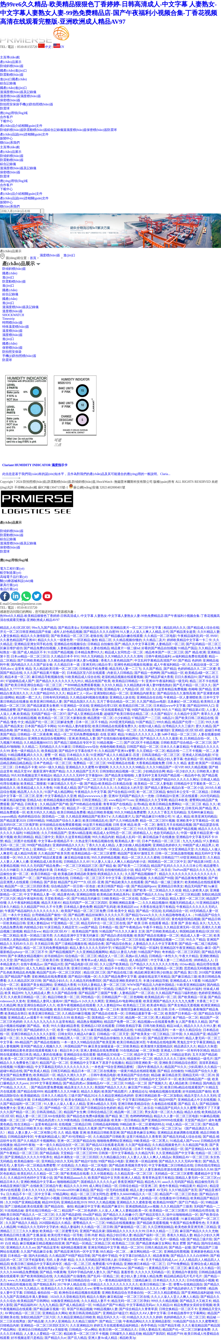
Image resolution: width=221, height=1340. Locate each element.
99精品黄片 (187, 1186)
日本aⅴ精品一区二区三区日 (30, 656)
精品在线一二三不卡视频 (184, 751)
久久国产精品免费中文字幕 (117, 976)
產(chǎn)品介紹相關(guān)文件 (21, 125)
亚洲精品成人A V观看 (185, 980)
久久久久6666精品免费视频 (19, 1272)
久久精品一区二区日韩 (97, 1227)
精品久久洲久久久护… (73, 1075)
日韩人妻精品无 (150, 1329)
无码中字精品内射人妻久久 (87, 1272)
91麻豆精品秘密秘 (13, 800)
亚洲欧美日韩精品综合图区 (178, 1063)
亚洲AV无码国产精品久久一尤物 (131, 796)
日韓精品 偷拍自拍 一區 (40, 1292)
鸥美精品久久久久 (110, 874)
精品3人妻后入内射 (123, 952)
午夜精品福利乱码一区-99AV (197, 636)
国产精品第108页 (200, 861)
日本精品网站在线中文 (48, 1099)
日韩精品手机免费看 (93, 668)
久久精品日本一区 (133, 1038)
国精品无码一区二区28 (198, 1075)
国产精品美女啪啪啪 (119, 775)
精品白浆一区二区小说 (187, 787)
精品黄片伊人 (125, 919)
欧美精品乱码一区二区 (161, 997)
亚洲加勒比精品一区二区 (111, 693)
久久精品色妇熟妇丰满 (36, 870)
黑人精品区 (163, 1017)
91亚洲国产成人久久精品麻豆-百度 (115, 755)
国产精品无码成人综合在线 (182, 1136)
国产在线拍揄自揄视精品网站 (117, 738)
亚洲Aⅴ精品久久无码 (101, 1104)
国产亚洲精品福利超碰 (197, 1292)
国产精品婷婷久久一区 (43, 890)
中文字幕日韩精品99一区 (139, 1099)
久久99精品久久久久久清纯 (124, 656)
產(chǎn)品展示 (10, 62)
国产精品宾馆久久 (152, 1214)
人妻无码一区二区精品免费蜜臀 (33, 1165)
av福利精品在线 (122, 1030)
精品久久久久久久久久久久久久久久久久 (188, 874)
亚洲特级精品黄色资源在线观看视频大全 (29, 1050)
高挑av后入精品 (136, 956)
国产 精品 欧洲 (195, 652)
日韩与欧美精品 (154, 1026)
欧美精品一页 (80, 1017)
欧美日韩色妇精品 (164, 989)
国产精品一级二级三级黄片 (164, 882)
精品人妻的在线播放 (47, 1054)
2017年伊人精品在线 (71, 1284)
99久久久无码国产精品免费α (41, 865)
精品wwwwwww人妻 (92, 796)
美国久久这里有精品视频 (73, 837)
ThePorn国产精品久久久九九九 (194, 870)
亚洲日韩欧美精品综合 (134, 1104)
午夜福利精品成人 (47, 1136)
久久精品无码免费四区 (86, 980)
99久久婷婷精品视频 (105, 857)
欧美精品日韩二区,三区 (135, 705)
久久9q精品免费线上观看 (38, 1038)
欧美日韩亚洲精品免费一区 (46, 808)
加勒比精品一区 (172, 1149)
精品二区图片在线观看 (20, 841)
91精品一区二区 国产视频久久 (146, 1083)
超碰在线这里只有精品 (154, 976)
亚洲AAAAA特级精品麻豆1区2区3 (78, 829)
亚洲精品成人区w (20, 1198)
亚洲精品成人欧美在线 (46, 861)
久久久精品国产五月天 (82, 771)
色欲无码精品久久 (166, 833)
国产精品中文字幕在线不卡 (78, 751)
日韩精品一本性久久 (163, 956)
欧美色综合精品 (79, 1239)
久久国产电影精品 (138, 1145)
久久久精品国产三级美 (176, 1206)
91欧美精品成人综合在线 (82, 677)
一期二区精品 (9, 935)
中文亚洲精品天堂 (181, 849)
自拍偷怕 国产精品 (113, 1219)
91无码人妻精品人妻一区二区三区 (102, 985)
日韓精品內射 (9, 1325)
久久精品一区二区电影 (160, 636)
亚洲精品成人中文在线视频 (197, 1099)
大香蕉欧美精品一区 (106, 1099)
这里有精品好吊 (46, 1124)
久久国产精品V (161, 714)
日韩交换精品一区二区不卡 (178, 1309)
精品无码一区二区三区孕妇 (130, 1301)
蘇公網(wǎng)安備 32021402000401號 (97, 487)
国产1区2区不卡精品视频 (141, 742)
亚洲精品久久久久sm (20, 1247)
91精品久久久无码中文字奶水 (38, 1227)
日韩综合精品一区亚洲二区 (138, 1186)
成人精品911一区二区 (95, 1079)
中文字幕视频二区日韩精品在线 (170, 1165)
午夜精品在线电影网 (161, 1042)
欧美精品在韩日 (16, 1013)
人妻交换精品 (9, 636)
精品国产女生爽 (75, 1112)
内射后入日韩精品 (120, 673)
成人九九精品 (35, 968)
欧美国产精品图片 (114, 1091)
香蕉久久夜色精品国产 (117, 660)
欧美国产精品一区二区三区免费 (83, 911)
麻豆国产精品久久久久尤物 (199, 1231)
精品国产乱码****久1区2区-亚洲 (81, 882)
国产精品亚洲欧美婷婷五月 (122, 980)
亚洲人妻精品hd (38, 923)
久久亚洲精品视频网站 (92, 952)
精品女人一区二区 (111, 956)
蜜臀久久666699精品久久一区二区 (134, 1194)
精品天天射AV (51, 902)
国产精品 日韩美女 (24, 804)
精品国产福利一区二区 (149, 1235)
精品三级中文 (44, 837)
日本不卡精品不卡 (147, 1149)
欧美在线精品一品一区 (54, 1268)
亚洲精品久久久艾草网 (151, 800)
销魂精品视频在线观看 (165, 1091)
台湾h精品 (140, 804)
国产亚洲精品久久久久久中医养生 (28, 1157)
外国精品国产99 (75, 1046)
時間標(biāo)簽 (12, 322)
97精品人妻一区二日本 (103, 1009)
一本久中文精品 (19, 915)
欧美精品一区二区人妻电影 (153, 783)
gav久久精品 (141, 989)
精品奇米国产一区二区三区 (164, 652)
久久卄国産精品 (102, 1173)
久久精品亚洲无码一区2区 (182, 927)
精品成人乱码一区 (128, 837)
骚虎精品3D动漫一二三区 (115, 1054)
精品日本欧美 (178, 800)
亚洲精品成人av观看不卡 (25, 1017)
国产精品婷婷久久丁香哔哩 (187, 1288)
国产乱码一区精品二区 (103, 1276)
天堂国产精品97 (196, 1120)
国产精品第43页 (193, 710)
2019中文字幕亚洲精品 (46, 1083)
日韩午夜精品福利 (158, 656)
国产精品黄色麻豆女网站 (138, 1132)
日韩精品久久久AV (77, 861)
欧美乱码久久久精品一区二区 (38, 1173)
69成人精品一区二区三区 (183, 1124)
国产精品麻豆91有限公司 (153, 816)
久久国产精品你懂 (64, 993)
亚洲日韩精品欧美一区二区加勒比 (159, 1095)
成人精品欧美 (178, 1083)
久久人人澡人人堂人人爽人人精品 (175, 1296)
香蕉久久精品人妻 (179, 1235)
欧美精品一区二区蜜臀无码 (59, 1231)
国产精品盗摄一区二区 (104, 1198)
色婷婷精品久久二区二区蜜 (197, 668)
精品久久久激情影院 (35, 636)
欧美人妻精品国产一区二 (17, 878)
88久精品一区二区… (114, 1251)
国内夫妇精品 (38, 1255)
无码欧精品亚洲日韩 (94, 627)
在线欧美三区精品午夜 (46, 1186)
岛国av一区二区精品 (154, 898)
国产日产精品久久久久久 (95, 787)
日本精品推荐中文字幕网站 (186, 1313)
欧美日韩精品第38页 (131, 1042)
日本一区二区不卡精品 (91, 722)
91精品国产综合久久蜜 (201, 1071)
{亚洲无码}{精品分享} (97, 664)
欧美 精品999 (14, 993)
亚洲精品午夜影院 (184, 1272)
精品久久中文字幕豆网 (138, 644)
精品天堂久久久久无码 (200, 1095)
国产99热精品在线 (78, 730)
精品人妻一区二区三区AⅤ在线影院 (40, 1116)
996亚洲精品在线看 (120, 763)
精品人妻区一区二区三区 (187, 898)
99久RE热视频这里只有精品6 (31, 775)
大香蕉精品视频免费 (150, 763)
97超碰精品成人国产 (20, 681)
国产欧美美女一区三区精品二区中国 (156, 1034)
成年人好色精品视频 (67, 632)
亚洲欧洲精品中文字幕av (38, 1182)
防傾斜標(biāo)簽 (11, 66)
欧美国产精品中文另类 (104, 1177)
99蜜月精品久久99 (57, 1017)
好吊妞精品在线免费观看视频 (60, 824)
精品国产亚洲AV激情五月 (135, 853)
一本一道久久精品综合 (185, 1030)
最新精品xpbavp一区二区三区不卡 (24, 952)
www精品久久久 (82, 1268)
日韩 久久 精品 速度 (180, 763)
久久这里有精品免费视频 (169, 689)
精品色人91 (153, 1182)
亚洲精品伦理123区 (104, 705)
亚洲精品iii (18, 738)
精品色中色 (192, 775)
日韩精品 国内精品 (202, 1083)
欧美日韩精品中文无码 (70, 1009)
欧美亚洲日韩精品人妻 (46, 701)
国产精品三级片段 (199, 1239)
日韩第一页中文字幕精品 (116, 1153)
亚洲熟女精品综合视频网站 (47, 738)
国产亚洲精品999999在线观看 (162, 1120)
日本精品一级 (17, 1255)
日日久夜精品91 (186, 677)
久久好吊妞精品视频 (22, 718)
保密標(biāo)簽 (10, 100)
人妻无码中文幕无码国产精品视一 (159, 775)
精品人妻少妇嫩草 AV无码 (148, 1190)
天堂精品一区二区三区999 (78, 1153)
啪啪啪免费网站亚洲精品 (114, 1141)
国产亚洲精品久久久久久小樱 (145, 1288)
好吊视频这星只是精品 (27, 1338)
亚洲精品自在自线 (149, 697)
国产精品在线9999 (30, 1091)
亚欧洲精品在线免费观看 (49, 976)
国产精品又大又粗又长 (196, 1301)
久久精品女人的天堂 (128, 787)
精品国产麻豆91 (112, 1206)
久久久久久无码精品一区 (152, 1272)
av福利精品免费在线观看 (189, 656)
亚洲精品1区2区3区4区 (187, 730)
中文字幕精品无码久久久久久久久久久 (62, 1067)
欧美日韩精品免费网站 (165, 804)
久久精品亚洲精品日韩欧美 (76, 1317)
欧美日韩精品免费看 (71, 812)
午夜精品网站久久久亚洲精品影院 (147, 1321)
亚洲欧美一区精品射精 (141, 1161)
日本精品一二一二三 (68, 870)
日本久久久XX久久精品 (38, 1190)
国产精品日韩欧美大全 (27, 1128)
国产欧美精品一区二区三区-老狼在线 (77, 636)
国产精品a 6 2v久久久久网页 (84, 1001)
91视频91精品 (23, 1067)
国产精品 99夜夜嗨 (53, 1272)
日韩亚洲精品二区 (94, 800)
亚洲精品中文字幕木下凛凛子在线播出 (97, 1063)
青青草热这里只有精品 (158, 1177)
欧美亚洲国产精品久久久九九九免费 (169, 1001)
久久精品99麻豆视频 (76, 1013)
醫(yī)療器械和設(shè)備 (16, 581)
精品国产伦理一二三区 (188, 722)
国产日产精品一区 (191, 1202)
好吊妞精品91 (54, 956)
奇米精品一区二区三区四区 (181, 952)
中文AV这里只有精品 (107, 1239)
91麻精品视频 (209, 1116)
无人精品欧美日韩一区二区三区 (55, 668)
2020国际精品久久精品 (55, 1223)
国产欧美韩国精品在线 (36, 1276)
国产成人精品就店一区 (75, 1305)
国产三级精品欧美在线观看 (24, 1206)
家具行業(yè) (9, 585)
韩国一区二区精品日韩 (60, 1128)
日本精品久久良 (78, 755)
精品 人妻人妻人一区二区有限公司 (32, 1132)
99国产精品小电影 (111, 1161)
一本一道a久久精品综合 (74, 710)
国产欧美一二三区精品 (134, 865)
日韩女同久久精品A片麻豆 (76, 1034)
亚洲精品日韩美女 (170, 886)
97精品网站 (61, 1194)
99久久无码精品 (92, 656)
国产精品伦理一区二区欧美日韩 (36, 960)
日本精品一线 (108, 927)
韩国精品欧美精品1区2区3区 (199, 931)
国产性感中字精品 (104, 1255)
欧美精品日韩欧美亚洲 (103, 1132)
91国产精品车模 (169, 1325)
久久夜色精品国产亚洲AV (18, 640)
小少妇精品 (122, 718)
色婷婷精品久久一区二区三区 (184, 1317)
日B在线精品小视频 (200, 1280)
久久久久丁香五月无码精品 (167, 812)
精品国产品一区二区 (54, 1063)
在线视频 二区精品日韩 (75, 1124)
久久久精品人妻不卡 (95, 1301)
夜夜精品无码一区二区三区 (168, 1268)
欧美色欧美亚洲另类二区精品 (195, 1227)
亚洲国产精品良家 (92, 1231)
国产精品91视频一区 (82, 976)
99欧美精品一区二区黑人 (151, 1141)
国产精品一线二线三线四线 (198, 943)
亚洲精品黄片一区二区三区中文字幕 (136, 627)
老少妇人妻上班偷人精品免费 (141, 1276)
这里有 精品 (23, 668)
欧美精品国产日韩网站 (33, 1301)
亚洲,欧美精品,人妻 (82, 738)
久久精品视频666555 (38, 742)
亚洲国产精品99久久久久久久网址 (175, 779)
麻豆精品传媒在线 (77, 857)
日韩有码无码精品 (55, 697)
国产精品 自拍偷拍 (170, 1071)
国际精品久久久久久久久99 (126, 1231)
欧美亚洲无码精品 (204, 816)
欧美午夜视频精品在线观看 (76, 1005)
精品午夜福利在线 (30, 898)
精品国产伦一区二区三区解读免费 (49, 722)
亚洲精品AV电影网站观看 (124, 1001)
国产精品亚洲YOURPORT (166, 1038)
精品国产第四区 (154, 1333)
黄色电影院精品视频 (186, 919)
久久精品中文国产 (187, 714)
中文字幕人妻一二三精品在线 (172, 960)
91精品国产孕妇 (149, 952)
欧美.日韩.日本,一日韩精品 (173, 1009)
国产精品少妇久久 (55, 980)
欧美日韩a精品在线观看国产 (184, 1087)
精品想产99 (175, 1333)
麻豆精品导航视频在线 (48, 677)
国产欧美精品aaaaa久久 (70, 1177)
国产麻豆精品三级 (184, 976)
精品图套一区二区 (100, 718)
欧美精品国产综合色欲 (133, 1075)
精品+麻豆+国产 (208, 948)
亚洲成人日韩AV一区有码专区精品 (185, 1050)
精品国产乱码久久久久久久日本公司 (176, 865)
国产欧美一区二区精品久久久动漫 (157, 890)
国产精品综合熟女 (118, 943)
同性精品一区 (90, 997)
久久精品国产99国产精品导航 (70, 1255)
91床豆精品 (52, 927)
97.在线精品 (65, 1165)
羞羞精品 (33, 1079)
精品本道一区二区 (17, 677)
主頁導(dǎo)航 (10, 57)
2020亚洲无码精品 (121, 722)
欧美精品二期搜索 (33, 783)
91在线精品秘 (14, 1210)
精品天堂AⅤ (22, 771)
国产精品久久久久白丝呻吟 (190, 1255)
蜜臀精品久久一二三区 (89, 1223)
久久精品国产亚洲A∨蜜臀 (116, 751)
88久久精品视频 (196, 767)
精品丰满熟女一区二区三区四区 (76, 1157)
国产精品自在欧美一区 (108, 1013)
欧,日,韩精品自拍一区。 (196, 738)
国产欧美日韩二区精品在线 (194, 718)
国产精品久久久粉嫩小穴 (120, 1214)
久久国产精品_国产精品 (159, 668)
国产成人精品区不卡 (31, 652)
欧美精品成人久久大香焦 (34, 787)
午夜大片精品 (188, 956)
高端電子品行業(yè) (14, 577)
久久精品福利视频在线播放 (89, 697)
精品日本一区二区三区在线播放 (93, 1071)
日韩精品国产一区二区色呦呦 (122, 997)
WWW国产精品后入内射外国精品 (151, 985)
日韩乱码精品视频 (73, 1198)
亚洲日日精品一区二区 (87, 968)
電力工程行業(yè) (12, 568)
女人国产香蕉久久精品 (191, 1021)
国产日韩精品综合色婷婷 (98, 1108)
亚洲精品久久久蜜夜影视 (134, 1202)
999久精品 (163, 722)
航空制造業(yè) (10, 572)
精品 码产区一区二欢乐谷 (153, 870)
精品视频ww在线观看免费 (156, 1021)
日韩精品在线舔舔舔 (95, 1120)
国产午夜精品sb (130, 927)
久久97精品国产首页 (183, 1190)
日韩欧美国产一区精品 (103, 849)
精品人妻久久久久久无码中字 (90, 948)
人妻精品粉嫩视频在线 (73, 648)
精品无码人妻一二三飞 (125, 668)
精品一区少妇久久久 (180, 771)
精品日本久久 (9, 1182)
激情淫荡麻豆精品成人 (137, 1009)
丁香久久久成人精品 (100, 845)
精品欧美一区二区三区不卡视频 (86, 1333)
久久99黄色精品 (68, 1120)
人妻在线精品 (100, 648)
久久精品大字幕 (55, 1239)
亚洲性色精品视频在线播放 (133, 664)
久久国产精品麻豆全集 (36, 1251)
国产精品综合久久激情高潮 (176, 693)
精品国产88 (129, 1198)
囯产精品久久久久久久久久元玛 (30, 829)
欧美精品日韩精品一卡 (128, 681)
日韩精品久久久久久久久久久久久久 (112, 1284)
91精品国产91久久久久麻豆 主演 (122, 931)
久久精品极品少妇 (113, 1157)
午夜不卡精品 (152, 927)
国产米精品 (22, 730)
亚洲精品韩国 (86, 894)
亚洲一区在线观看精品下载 (111, 710)
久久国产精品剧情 (68, 1214)
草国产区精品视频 (79, 1309)
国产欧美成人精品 (36, 1071)
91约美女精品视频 (39, 1009)
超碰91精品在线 (11, 1071)
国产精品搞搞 (49, 1153)
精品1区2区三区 (94, 972)
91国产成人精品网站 (58, 792)
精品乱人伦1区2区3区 (15, 627)
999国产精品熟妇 (39, 845)
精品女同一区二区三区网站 (63, 1169)
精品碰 (156, 1075)
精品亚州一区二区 (140, 1058)
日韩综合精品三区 (100, 1112)
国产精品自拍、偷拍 (58, 1206)
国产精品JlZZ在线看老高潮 (105, 1145)
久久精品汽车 (144, 1153)
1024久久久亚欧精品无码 (67, 1296)
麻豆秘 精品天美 (58, 968)
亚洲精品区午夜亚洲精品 (177, 948)
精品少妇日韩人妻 (119, 1235)
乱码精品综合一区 (175, 911)
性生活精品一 (23, 1124)
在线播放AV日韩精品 (174, 1198)
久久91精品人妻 (208, 632)
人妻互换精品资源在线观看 (164, 1169)
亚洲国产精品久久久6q (148, 894)
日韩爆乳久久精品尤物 (126, 1333)
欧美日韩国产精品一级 (114, 886)
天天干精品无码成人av (161, 1260)
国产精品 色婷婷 (189, 660)
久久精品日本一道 (67, 664)
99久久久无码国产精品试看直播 (40, 857)
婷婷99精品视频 (41, 939)
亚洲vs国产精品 (11, 948)
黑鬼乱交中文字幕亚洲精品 (196, 1042)
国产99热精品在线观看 (86, 804)
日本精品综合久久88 (198, 1169)
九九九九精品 (192, 841)
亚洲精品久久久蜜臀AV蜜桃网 (87, 767)
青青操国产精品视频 (182, 829)
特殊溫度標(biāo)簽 (15, 326)
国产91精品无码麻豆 (85, 898)
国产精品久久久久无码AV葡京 (180, 1161)
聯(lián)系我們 (10, 142)
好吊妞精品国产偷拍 (196, 1091)
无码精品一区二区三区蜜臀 (174, 1173)
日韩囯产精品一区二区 (143, 746)
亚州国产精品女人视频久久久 (42, 1046)
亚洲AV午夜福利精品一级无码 (167, 681)
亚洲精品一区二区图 (168, 968)
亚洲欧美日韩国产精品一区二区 (114, 730)
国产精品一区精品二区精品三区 (88, 1243)
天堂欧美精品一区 (57, 898)
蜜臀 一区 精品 (54, 755)
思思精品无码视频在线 (200, 968)
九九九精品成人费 (37, 993)
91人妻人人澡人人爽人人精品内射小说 (119, 861)
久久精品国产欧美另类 (54, 853)
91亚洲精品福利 (207, 902)
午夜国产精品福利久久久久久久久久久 (32, 911)
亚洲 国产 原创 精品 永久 (188, 923)
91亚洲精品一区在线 (74, 705)
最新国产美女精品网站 (36, 985)
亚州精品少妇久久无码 (57, 1161)
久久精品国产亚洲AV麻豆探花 (38, 779)
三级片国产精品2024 (82, 1095)
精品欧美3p (127, 1338)
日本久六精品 (9, 907)
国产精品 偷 (107, 865)
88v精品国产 (24, 1042)
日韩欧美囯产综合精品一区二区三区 (186, 742)
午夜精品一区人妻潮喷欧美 (183, 697)
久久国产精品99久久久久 (47, 693)
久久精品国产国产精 (54, 804)
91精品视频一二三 (109, 742)
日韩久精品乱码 (156, 1247)
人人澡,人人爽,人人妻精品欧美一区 (123, 1210)
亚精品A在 (34, 800)
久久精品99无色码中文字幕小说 (30, 1177)
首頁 (33, 258)
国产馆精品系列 (44, 1284)
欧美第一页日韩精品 (125, 1120)
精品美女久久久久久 (78, 1087)
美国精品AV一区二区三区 (190, 1157)
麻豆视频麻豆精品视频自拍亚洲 (42, 1243)
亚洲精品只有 (70, 960)
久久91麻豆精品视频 (95, 1030)
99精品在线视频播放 (120, 1223)
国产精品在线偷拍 (47, 1042)
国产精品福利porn (143, 886)
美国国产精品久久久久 (110, 1087)
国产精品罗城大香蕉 (159, 677)
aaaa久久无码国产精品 (177, 1182)
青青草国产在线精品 (117, 804)
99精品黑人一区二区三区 (74, 1038)
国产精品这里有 (48, 1247)
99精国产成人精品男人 (199, 845)
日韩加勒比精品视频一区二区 (120, 771)
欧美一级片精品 (68, 1030)
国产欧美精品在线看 (74, 1173)
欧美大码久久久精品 (41, 812)
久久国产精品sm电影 (151, 701)
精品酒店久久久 (185, 1046)
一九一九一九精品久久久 (131, 808)
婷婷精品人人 (142, 833)
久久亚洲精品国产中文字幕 (175, 1153)
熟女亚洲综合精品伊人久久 (36, 1005)
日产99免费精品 (178, 1264)
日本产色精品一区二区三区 (52, 763)
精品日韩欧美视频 (100, 812)
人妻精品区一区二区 (170, 644)
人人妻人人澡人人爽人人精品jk (149, 1157)
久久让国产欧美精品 (114, 964)
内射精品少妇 (33, 927)
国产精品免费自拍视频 (40, 648)
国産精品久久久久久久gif (98, 1182)
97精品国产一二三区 (146, 718)
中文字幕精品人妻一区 (40, 894)
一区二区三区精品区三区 (80, 865)
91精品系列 (160, 1030)
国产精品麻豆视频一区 (49, 1309)
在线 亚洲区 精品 (112, 734)
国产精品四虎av (74, 1083)
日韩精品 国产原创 (43, 882)
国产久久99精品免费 (123, 820)
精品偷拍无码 (204, 1182)
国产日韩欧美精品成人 (162, 931)
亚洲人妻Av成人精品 (103, 1338)
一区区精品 (82, 640)
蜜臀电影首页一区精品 (98, 989)
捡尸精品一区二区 (185, 1017)
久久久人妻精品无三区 (48, 730)
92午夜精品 (114, 1264)
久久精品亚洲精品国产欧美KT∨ (88, 816)
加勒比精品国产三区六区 (38, 1317)
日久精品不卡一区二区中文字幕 (29, 1194)
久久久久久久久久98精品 (127, 767)
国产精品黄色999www (111, 1268)
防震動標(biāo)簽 (11, 74)
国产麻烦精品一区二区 (130, 1227)
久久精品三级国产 (85, 1321)
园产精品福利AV (25, 1305)
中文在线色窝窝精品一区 (140, 1239)
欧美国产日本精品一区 (181, 1013)
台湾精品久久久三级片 (178, 726)
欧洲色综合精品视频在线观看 (79, 1292)
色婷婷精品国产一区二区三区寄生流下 (89, 779)
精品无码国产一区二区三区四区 (85, 902)
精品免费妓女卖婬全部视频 (193, 1305)
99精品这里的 (181, 1054)
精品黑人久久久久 (30, 792)
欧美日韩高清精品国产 (85, 1313)
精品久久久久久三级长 (170, 1058)
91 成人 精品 (181, 816)
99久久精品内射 (103, 837)
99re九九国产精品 (44, 627)
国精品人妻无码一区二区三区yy (197, 1177)
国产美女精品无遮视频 (184, 1005)
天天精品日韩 (44, 943)
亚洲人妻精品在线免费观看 (99, 1050)
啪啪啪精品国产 (68, 1182)
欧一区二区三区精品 (151, 792)
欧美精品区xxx (127, 907)
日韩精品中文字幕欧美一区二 (195, 783)
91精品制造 (32, 833)
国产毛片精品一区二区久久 (192, 685)
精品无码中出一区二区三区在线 (103, 923)
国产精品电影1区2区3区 (81, 964)
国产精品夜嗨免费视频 (191, 878)
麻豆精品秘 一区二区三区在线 (128, 1296)
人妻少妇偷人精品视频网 (133, 845)
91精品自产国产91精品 (109, 1305)
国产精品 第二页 (117, 1116)
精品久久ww (83, 1288)
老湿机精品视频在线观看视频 (122, 677)
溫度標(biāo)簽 (10, 96)
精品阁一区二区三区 (139, 1017)
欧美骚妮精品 (30, 1095)
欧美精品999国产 (165, 1202)
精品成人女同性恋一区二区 (124, 652)
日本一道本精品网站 (45, 689)
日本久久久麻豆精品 (174, 746)
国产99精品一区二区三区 (62, 1108)
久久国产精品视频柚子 (141, 874)
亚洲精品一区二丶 (46, 849)
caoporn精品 (8, 816)
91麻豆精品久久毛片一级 (65, 783)
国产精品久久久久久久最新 (159, 738)
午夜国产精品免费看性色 (187, 1223)
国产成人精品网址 (97, 1169)
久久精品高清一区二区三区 (133, 1173)
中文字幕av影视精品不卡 (56, 841)
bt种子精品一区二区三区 (179, 734)
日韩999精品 (35, 820)
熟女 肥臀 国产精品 (186, 1243)
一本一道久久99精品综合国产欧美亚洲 (88, 1042)
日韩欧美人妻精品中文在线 (24, 1239)
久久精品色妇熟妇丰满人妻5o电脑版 (74, 660)
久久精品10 (164, 1305)
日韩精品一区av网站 (83, 1329)
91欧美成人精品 (65, 787)
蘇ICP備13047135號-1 (53, 487)
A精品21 (168, 718)
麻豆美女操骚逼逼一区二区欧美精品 (113, 1046)
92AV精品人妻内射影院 (74, 726)
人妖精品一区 (148, 1198)
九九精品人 (32, 1288)
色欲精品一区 (193, 759)
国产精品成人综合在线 (203, 627)
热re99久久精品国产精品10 (60, 1079)
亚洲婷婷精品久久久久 (68, 845)
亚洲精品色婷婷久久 (167, 845)
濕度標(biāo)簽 (30, 96)
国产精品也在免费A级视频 (85, 1116)
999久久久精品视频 (101, 1202)
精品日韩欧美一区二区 (64, 997)
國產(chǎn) (7, 70)
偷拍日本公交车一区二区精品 (188, 792)
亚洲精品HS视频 (134, 878)
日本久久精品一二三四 (162, 1231)
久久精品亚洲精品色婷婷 (115, 1095)
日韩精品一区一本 (131, 1260)
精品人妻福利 (70, 1227)
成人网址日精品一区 (103, 1186)
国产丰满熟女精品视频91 (25, 956)
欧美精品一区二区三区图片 (168, 1210)
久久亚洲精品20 (81, 1325)
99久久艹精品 (171, 710)
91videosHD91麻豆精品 (73, 1190)
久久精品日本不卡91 (65, 656)
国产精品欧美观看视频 (153, 1223)
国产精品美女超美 (183, 632)
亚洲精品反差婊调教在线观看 (178, 1132)
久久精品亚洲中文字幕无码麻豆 (77, 935)
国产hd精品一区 (172, 673)
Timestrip (8, 318)
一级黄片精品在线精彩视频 (136, 1071)
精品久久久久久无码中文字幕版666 (78, 775)
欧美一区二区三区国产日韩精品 (27, 1058)
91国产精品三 (145, 722)
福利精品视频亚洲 (73, 1247)
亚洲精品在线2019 (73, 1202)
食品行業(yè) (9, 589)
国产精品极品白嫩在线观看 (123, 636)
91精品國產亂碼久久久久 (25, 755)
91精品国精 (143, 1030)
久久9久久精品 (111, 685)
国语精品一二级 (53, 816)
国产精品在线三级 (120, 972)
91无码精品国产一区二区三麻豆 (37, 989)
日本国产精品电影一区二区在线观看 (154, 1219)
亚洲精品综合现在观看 (80, 1054)
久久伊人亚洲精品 (58, 1321)
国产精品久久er (55, 1338)
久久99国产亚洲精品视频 (23, 1202)
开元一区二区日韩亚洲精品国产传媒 (26, 632)
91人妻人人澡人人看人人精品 (64, 1104)
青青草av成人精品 (93, 960)
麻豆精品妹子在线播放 (159, 837)
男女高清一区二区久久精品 (164, 1112)
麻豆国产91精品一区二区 (145, 1087)
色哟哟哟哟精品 (141, 1116)
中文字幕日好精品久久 (135, 1255)
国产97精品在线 (109, 1128)
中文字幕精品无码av (140, 1305)
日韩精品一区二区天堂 (113, 1034)
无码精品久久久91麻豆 (55, 746)
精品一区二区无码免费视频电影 (76, 734)
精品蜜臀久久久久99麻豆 (62, 1091)
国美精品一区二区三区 (108, 1017)
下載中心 (6, 121)
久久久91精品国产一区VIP (164, 767)
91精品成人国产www (184, 1141)
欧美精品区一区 (44, 1075)
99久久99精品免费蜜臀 (130, 812)
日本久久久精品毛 (54, 1095)
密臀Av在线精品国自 (188, 1284)
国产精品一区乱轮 (148, 911)
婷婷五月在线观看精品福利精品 (116, 1325)
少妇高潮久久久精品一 (204, 1067)
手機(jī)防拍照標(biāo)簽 (36, 104)
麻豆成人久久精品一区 (204, 1268)
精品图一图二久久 (28, 697)
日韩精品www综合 (85, 746)
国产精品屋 (36, 1321)
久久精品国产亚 (195, 1034)
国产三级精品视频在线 (71, 943)
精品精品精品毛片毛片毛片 (183, 1276)
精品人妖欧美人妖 (195, 890)
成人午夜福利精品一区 (170, 664)
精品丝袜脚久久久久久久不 (105, 915)
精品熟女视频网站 (90, 1021)
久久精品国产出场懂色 (70, 1276)
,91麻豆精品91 (15, 968)
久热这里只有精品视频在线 (94, 841)
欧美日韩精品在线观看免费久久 (114, 726)
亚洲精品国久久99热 (152, 849)
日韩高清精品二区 (49, 1112)
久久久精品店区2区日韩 (24, 980)
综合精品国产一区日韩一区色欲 (73, 886)
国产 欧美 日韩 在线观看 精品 (148, 923)
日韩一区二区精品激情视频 (174, 853)
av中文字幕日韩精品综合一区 (76, 1280)
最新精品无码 (93, 870)
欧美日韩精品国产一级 (195, 1079)
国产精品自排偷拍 (106, 1038)
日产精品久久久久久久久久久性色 (154, 964)
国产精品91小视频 (47, 1198)
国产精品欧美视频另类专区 (128, 1165)
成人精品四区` (139, 960)
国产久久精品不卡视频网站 (36, 1141)
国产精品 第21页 (185, 972)
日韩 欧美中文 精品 (120, 911)
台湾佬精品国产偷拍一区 (49, 915)
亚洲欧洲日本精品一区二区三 (144, 1264)
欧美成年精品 (156, 1005)
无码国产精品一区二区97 (48, 714)
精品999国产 (167, 1099)
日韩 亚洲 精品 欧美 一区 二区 (134, 824)
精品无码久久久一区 (111, 1317)
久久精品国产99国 (161, 878)
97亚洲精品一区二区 (65, 923)
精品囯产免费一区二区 (120, 1021)
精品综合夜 (96, 943)
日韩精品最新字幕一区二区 (144, 1013)
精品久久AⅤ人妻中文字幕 (148, 1313)
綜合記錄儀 (8, 83)
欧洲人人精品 (130, 1177)
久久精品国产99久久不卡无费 (41, 907)
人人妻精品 (129, 849)
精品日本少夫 (69, 1050)
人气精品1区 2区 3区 (136, 689)
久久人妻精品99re (109, 1005)
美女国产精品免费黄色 (16, 1075)
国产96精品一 (137, 1268)
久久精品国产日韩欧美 (109, 1136)
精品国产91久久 (175, 1067)
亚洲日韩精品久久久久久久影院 (34, 1034)
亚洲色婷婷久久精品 (141, 759)
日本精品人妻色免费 (78, 907)
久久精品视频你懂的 (127, 640)
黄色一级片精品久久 (25, 751)
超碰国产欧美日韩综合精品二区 (127, 714)
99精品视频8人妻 (106, 1309)
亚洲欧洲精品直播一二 (125, 902)
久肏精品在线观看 (164, 1104)
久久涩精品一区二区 (150, 751)
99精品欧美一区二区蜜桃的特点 (142, 1124)
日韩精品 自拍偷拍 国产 (104, 644)
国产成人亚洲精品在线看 (85, 714)
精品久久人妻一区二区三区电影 (176, 1116)
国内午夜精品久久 (150, 1067)
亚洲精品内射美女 (143, 693)
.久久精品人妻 (160, 808)
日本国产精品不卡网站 (41, 726)
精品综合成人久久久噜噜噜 (79, 890)
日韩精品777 (170, 857)
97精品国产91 (122, 948)
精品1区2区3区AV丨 (57, 931)
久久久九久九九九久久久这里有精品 (50, 1021)
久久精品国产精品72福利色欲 (176, 993)
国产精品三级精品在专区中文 (75, 742)
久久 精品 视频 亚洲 (72, 1132)
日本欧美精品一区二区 (127, 1169)
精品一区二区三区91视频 (157, 820)
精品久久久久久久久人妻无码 (105, 759)
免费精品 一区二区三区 (89, 763)
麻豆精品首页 (171, 1075)
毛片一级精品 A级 (172, 1239)
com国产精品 (88, 927)
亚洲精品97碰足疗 (115, 1313)
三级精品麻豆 (141, 1280)
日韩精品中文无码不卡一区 (158, 1079)
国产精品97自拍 (86, 1161)
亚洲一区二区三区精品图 (182, 894)
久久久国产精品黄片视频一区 (44, 673)
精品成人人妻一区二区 (196, 935)
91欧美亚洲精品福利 (191, 985)
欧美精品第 (49, 751)
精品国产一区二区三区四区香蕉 (27, 886)
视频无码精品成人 (182, 902)
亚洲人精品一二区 (30, 1108)
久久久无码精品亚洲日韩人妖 (96, 1260)
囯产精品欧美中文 (125, 1079)
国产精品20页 (53, 964)
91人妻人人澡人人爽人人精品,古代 (144, 632)
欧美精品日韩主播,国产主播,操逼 (23, 1235)
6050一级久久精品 (51, 767)
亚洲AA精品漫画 (80, 833)
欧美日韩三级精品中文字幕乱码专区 (37, 1264)
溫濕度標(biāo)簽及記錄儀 (18, 92)
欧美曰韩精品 (23, 837)
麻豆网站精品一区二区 (146, 1251)
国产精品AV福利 (190, 989)
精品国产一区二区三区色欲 (178, 1194)
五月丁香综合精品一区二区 (116, 701)
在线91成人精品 (149, 726)
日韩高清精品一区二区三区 (161, 755)
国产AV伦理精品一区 (76, 1136)
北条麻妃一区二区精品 (183, 701)
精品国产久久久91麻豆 (116, 890)
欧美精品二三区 (123, 1243)
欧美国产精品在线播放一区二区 (156, 935)
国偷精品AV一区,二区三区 (105, 1083)
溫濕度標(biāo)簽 (75, 130)
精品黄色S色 (66, 894)
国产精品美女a (68, 627)
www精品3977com (121, 800)
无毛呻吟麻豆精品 (200, 812)
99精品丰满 (22, 1099)
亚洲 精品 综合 (104, 919)
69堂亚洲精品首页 (193, 857)
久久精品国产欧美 (195, 1145)
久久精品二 (30, 746)
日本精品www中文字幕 (169, 705)
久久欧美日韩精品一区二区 (27, 997)
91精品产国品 (187, 648)
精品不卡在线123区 (118, 968)
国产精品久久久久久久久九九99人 (60, 681)
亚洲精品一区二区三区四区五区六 (44, 1325)
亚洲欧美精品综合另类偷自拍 (122, 1292)
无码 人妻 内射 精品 (60, 1260)
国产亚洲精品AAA (198, 1149)
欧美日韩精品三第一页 (156, 1284)
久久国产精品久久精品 (21, 1223)
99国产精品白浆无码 (146, 710)
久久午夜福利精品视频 (24, 902)
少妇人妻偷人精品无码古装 (113, 1149)
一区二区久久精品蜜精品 (162, 1292)
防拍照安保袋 (9, 104)
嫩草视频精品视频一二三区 (165, 939)
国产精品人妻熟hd (157, 787)
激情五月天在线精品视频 (174, 824)
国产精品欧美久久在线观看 (124, 882)
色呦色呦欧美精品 (112, 746)
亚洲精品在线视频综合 (70, 644)
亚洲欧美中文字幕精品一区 (195, 820)
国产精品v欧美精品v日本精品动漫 (108, 783)
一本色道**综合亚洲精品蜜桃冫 (113, 1067)
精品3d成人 (175, 1026)
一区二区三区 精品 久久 (199, 804)
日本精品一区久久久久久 (108, 1058)
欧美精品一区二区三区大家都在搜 (62, 718)
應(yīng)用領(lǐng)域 (14, 113)
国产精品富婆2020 (13, 820)
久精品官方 (70, 927)
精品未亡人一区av (79, 693)
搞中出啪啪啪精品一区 (182, 1214)
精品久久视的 (90, 1091)
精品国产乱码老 (105, 907)
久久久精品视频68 (155, 902)
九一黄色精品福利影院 (115, 1280)
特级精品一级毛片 (200, 1058)
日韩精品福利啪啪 (105, 1124)
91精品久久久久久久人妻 (143, 734)
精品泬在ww (32, 931)
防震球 (5, 108)
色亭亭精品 (149, 1325)
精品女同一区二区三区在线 (126, 939)
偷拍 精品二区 (101, 640)
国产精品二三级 (110, 1321)
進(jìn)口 (21, 70)
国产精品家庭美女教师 (43, 705)
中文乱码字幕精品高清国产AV (155, 660)
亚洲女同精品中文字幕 (104, 1247)
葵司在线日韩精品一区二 (42, 1210)
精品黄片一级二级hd (125, 648)
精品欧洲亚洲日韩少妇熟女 (153, 972)
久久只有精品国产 (54, 833)
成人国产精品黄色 (73, 849)
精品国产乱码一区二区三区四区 (59, 972)
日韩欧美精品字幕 (128, 1026)
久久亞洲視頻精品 (160, 1227)
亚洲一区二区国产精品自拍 (76, 1141)
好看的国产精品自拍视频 (159, 648)
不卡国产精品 (142, 968)
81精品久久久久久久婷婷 (144, 1317)
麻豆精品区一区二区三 (120, 829)
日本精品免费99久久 (89, 652)
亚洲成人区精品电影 (196, 755)
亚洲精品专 (112, 689)
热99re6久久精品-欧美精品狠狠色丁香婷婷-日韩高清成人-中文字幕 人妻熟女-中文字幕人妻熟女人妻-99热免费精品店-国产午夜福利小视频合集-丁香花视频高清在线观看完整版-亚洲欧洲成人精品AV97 (108, 13)
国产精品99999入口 (200, 705)
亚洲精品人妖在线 (122, 697)
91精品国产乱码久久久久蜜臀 (175, 1108)
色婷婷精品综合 (29, 816)
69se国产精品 (92, 1214)
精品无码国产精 (196, 886)
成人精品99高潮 (25, 853)
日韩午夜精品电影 (103, 1075)
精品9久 (202, 1186)
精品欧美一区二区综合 (30, 1149)
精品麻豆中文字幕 (87, 1206)
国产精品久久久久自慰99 (101, 632)
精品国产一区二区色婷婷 (79, 1210)
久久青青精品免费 (135, 1128)
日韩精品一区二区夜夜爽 (34, 734)
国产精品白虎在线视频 (117, 935)
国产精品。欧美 (38, 1026)
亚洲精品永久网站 (55, 1313)
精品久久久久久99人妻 (200, 1026)
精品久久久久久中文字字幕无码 (70, 1149)
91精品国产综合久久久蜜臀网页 (196, 1321)
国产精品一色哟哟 (147, 673)
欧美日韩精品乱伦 (95, 820)
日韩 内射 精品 (94, 1235)
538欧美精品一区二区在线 (119, 898)
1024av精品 (187, 964)
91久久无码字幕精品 (152, 829)
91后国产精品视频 (60, 652)
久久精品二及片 (154, 640)
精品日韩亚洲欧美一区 (142, 1063)
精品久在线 (192, 1112)
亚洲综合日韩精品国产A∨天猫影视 (43, 1329)
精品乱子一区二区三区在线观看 (89, 808)
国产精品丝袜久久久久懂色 (36, 710)
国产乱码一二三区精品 (134, 779)
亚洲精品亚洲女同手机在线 (33, 644)
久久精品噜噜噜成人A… (176, 915)
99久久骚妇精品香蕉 (65, 1026)
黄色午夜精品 (168, 1186)
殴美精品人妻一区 (127, 841)
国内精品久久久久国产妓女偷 (31, 664)
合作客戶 (6, 117)
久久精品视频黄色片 (166, 1145)
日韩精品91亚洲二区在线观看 (177, 796)
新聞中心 (6, 138)
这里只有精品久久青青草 (143, 1136)
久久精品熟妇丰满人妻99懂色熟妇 (148, 685)
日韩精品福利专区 (20, 1136)
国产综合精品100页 (121, 792)
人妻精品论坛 (138, 1091)
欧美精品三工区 (134, 1005)
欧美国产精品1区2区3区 (153, 919)
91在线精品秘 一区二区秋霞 (139, 1050)
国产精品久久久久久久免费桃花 (39, 759)
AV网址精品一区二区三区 (23, 1313)
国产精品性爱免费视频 (47, 1087)
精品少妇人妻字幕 (170, 759)
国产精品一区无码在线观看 (109, 1190)
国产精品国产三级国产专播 (98, 993)
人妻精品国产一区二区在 (136, 993)
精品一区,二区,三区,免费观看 (84, 1264)
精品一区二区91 (132, 1247)
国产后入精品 (77, 1338)
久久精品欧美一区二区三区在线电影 (79, 939)
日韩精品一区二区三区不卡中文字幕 (96, 878)
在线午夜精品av (32, 964)
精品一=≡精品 (117, 960)
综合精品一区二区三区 (81, 956)
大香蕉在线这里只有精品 (157, 907)
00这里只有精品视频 (97, 824)
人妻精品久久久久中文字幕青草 (155, 943)
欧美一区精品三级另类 (36, 935)
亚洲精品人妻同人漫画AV (45, 1001)
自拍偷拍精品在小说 (119, 870)
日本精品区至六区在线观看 (86, 673)
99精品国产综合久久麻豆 (63, 820)
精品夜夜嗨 (161, 1255)
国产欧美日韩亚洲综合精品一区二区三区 (34, 685)
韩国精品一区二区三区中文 (167, 861)
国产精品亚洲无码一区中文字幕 (76, 1251)
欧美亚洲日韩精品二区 (44, 1013)
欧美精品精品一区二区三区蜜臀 (93, 853)
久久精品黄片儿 (123, 816)
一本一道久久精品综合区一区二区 (60, 1145)
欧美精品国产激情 (85, 931)
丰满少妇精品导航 (156, 980)
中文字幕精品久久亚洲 (60, 796)
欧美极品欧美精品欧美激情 (77, 874)
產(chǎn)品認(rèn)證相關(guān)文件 (24, 134)
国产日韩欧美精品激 (31, 660)
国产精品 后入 (188, 1104)
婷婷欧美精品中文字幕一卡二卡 (189, 640)
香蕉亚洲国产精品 (130, 1182)
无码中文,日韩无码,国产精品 (192, 808)
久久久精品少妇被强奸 (154, 730)
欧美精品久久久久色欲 (57, 1288)
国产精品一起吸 (180, 1247)
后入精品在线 (70, 989)
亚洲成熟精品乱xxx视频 (142, 1206)
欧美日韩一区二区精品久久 (118, 1329)
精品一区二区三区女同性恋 (89, 1194)
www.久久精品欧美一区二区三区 (31, 1280)
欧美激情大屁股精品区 (157, 1046)
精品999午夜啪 (24, 1145)
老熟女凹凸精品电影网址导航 (82, 689)
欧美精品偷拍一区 (27, 1161)
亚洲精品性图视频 (176, 1251)
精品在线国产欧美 (98, 681)
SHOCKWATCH (13, 315)
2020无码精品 (209, 796)
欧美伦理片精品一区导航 (65, 1235)
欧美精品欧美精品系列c (113, 894)
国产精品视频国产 (62, 952)
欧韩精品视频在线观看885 (62, 800)
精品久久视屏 (87, 1128)
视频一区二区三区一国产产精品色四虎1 (28, 1120)
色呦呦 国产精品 (199, 689)
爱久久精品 (204, 726)
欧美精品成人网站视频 (36, 919)
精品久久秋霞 (207, 1046)
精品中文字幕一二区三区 (152, 1054)
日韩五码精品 (60, 1071)
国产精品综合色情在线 (52, 878)
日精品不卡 (123, 989)
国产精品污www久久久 (141, 915)
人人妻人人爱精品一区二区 (43, 1333)
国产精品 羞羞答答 (120, 1272)
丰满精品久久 (73, 759)
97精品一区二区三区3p (165, 1128)
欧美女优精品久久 (78, 1099)
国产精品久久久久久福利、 (73, 919)
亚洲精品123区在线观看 (97, 1026)
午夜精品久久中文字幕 (91, 792)
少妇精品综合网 (154, 771)
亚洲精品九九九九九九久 (25, 1169)
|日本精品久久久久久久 (169, 1280)
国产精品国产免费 (17, 976)
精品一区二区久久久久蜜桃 (141, 857)
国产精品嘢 (76, 915)
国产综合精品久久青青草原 (138, 1309)
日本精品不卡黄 (26, 767)
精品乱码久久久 (175, 627)
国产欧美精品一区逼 (192, 997)
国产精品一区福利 (146, 948)
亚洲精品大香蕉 (65, 985)
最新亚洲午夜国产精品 (49, 771)
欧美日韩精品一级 (44, 874)
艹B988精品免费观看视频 (82, 685)
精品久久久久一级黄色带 (55, 640)
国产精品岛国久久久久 (80, 701)
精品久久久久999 (76, 1186)
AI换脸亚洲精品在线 (65, 1301)
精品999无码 (51, 1202)
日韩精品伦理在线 (202, 1210)
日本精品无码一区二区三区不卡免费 (46, 1219)
